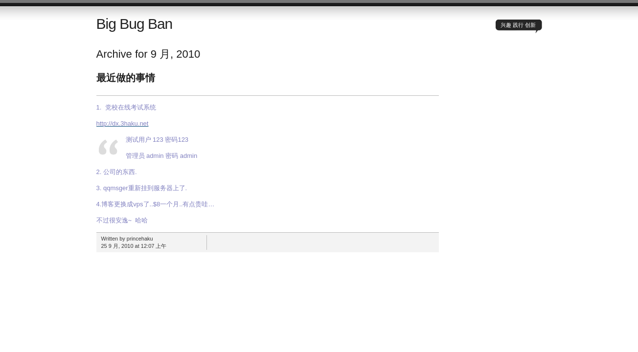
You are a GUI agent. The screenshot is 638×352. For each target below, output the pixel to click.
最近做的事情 (125, 77)
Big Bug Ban (134, 24)
